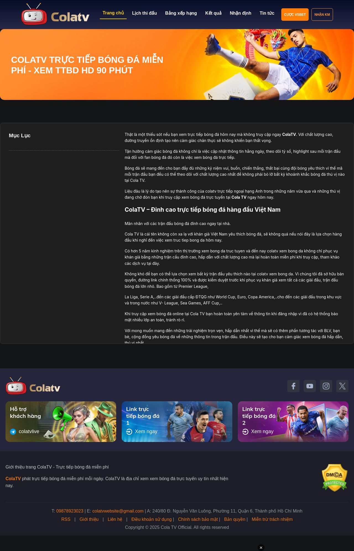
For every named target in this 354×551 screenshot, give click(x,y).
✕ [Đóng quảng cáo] (261, 547)
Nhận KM (322, 15)
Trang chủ (113, 13)
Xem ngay (141, 432)
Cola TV (238, 197)
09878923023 (69, 511)
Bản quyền (234, 519)
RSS (66, 519)
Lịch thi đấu (144, 13)
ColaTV (13, 478)
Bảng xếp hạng (181, 13)
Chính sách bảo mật (198, 519)
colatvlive (24, 432)
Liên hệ (115, 519)
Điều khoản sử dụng (151, 519)
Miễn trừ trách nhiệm (272, 519)
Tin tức (267, 13)
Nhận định (240, 13)
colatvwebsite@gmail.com (118, 511)
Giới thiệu (89, 519)
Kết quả (213, 13)
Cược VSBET (295, 15)
